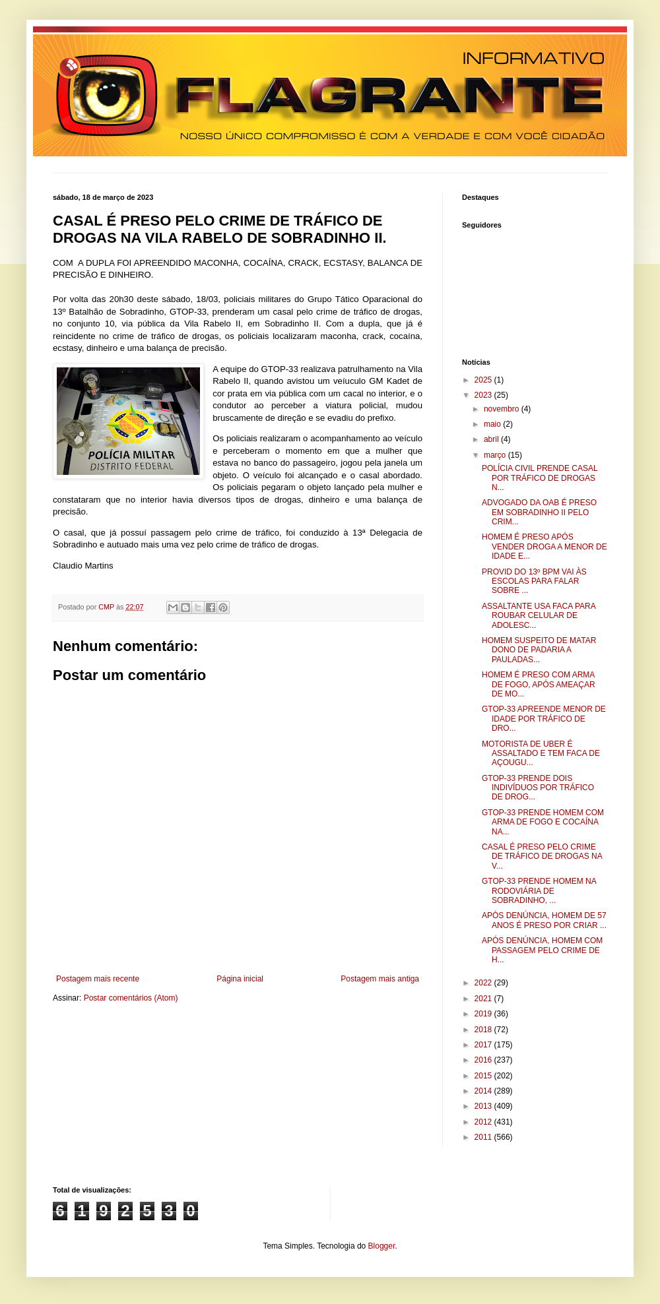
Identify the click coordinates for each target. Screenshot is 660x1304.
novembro (502, 409)
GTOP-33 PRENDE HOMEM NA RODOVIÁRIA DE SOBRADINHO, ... (539, 891)
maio (493, 424)
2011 (484, 1137)
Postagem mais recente (97, 978)
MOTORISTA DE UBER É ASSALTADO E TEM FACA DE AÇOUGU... (541, 753)
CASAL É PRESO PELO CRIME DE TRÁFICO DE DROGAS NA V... (542, 856)
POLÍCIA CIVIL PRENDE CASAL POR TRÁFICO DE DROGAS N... (539, 478)
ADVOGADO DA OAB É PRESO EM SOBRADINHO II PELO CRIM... (539, 512)
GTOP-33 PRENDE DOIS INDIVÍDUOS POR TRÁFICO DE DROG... (538, 788)
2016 (484, 1060)
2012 (484, 1122)
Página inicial (239, 978)
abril (492, 439)
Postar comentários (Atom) (131, 998)
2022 (484, 982)
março (496, 455)
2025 (484, 380)
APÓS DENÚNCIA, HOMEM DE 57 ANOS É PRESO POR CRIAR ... (544, 920)
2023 (484, 395)
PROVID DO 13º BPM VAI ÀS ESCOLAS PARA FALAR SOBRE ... (534, 581)
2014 (484, 1091)
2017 (484, 1044)
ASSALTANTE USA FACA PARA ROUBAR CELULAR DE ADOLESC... (538, 616)
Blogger (381, 1246)
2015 (484, 1075)
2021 (484, 998)
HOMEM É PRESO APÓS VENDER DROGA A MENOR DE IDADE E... (544, 546)
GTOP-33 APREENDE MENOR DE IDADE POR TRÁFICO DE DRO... (544, 718)
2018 (484, 1029)
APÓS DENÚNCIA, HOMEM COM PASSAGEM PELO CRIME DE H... (542, 950)
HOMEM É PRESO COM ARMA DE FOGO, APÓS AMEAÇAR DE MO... (538, 684)
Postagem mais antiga (380, 978)
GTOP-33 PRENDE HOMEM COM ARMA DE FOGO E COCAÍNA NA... (543, 822)
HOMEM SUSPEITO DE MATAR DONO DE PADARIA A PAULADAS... (539, 650)
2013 (484, 1106)
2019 (484, 1013)
